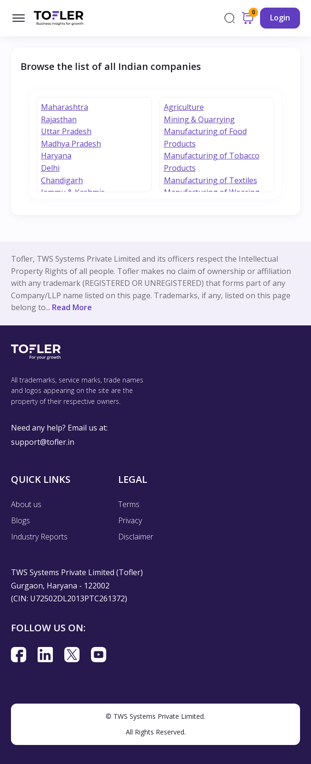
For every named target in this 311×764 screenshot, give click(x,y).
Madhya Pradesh (71, 143)
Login (280, 17)
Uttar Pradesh (66, 131)
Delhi (50, 168)
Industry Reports (39, 536)
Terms (129, 504)
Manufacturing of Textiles (210, 180)
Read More (72, 307)
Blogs (20, 520)
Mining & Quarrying (199, 119)
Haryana (56, 155)
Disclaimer (135, 536)
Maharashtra (64, 107)
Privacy (130, 520)
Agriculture (184, 107)
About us (26, 504)
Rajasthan (59, 119)
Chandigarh (62, 180)
